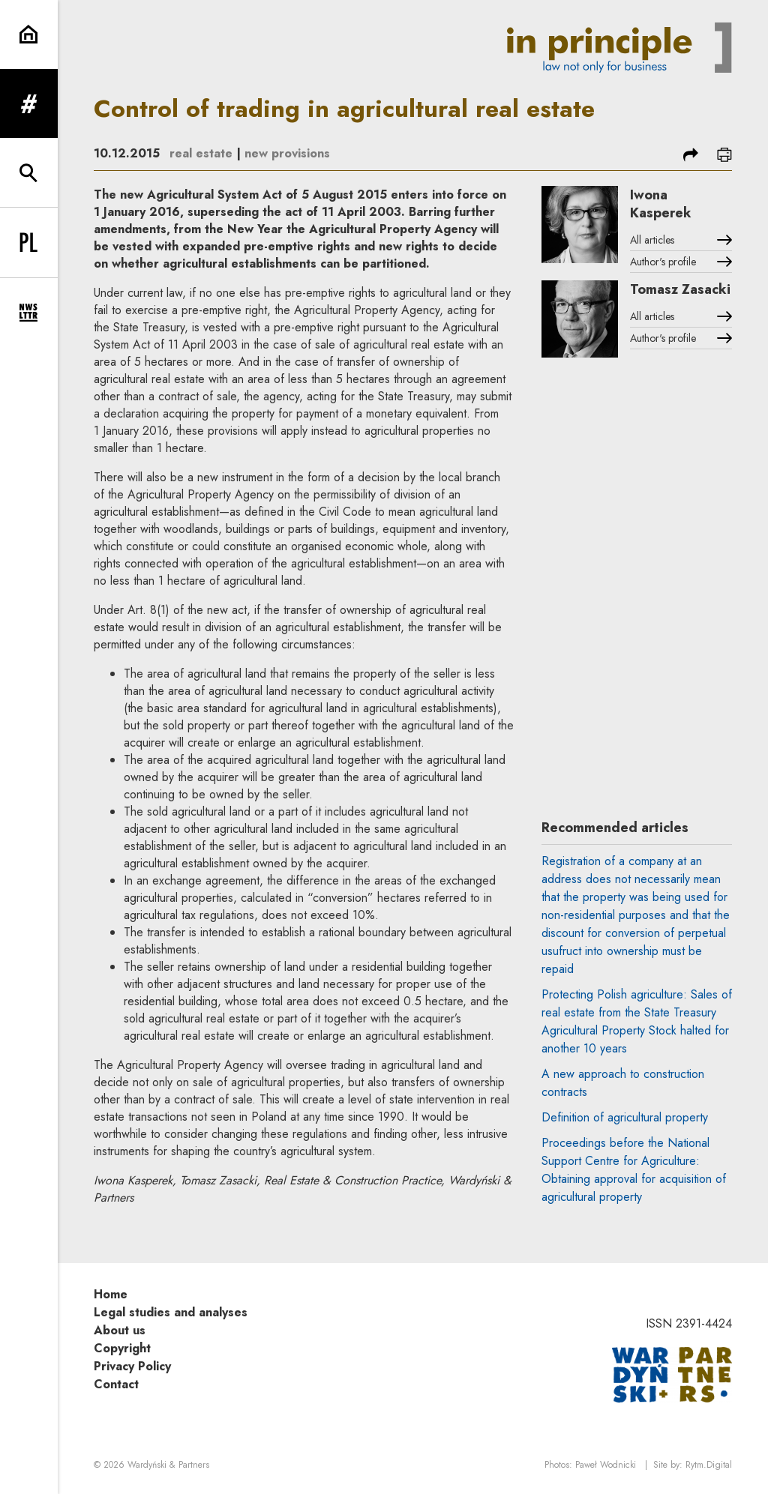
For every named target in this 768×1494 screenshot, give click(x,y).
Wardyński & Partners (168, 1465)
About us (120, 1330)
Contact (116, 1384)
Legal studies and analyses (171, 1312)
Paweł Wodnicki (605, 1465)
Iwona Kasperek (661, 204)
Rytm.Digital (709, 1465)
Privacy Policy (132, 1366)
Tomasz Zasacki (680, 289)
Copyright (122, 1348)
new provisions (287, 153)
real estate (201, 153)
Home (111, 1294)
